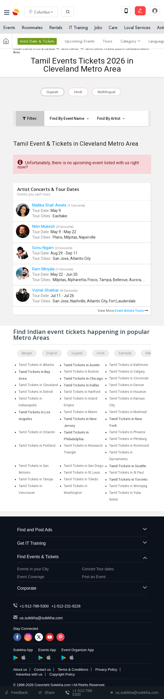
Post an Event (94, 577)
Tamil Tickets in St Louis (82, 472)
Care (113, 28)
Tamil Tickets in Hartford (82, 392)
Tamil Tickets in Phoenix (127, 432)
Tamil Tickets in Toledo (81, 479)
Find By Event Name (69, 118)
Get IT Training (82, 543)
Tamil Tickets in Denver (126, 385)
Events (9, 28)
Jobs (98, 28)
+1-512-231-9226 (66, 606)
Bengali (27, 353)
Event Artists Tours (131, 311)
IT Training (78, 28)
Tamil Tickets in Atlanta (36, 365)
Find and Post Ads (82, 530)
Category (130, 41)
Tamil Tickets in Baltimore (128, 365)
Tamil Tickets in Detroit (36, 392)
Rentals (55, 28)
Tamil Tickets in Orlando (37, 432)
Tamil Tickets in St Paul (126, 472)
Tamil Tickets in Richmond (129, 446)
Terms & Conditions (73, 669)
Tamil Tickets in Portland (37, 446)
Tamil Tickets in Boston (81, 371)
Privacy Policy (106, 669)
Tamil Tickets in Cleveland (38, 385)
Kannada (125, 353)
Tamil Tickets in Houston (127, 392)
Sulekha (16, 12)
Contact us (42, 669)
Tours (107, 41)
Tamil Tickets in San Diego (83, 466)
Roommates (32, 28)
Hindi (78, 92)
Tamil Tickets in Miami (80, 412)
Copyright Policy (62, 674)
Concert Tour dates (98, 569)
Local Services (137, 28)
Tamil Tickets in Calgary (127, 371)
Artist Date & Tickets (37, 41)
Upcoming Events (80, 41)
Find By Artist (111, 118)
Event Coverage (30, 577)
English (51, 353)
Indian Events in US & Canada (34, 49)
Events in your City (33, 569)
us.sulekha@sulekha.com (41, 618)
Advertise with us (29, 674)
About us (20, 669)
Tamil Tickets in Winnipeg (128, 486)
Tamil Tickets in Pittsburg (128, 439)
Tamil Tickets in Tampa (36, 479)
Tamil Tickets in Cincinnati (129, 378)
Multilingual (106, 92)
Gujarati (52, 92)
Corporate (82, 588)
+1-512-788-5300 (34, 606)
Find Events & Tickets (82, 557)
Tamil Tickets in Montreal (128, 412)
